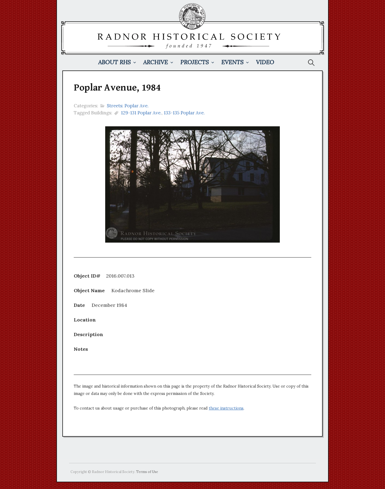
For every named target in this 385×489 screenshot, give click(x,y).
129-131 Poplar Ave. (141, 113)
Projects (194, 62)
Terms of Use (147, 471)
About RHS (114, 62)
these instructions (226, 408)
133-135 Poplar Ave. (184, 113)
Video (265, 62)
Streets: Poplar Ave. (128, 106)
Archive (155, 62)
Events (232, 62)
